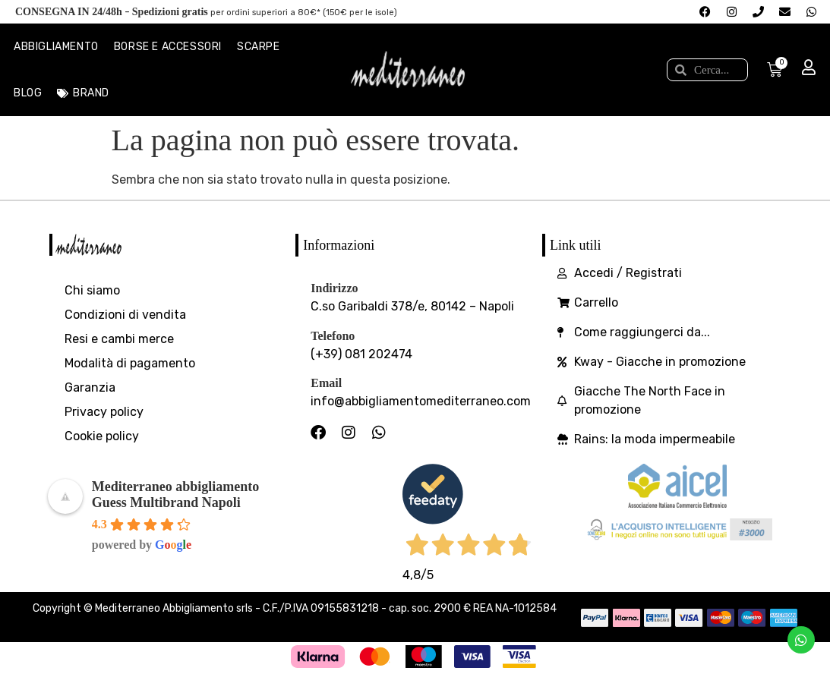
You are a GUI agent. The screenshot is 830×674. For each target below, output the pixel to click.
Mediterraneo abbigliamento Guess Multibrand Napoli (175, 494)
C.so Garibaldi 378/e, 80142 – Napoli (412, 306)
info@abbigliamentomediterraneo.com (421, 401)
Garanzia (90, 387)
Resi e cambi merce (119, 339)
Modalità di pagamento (130, 363)
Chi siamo (92, 290)
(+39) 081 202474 (361, 354)
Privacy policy (104, 412)
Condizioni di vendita (125, 314)
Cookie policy (102, 436)
